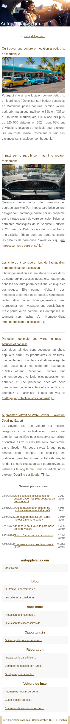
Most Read (11, 568)
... (52, 138)
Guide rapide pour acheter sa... (23, 640)
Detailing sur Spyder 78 (28, 474)
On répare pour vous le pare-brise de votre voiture (34, 527)
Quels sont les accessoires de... (24, 623)
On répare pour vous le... (19, 674)
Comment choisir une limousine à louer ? (34, 545)
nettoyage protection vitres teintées (26, 398)
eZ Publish (61, 720)
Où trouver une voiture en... (21, 589)
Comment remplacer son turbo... (24, 665)
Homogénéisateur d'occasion (22, 321)
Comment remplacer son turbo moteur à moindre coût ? (32, 518)
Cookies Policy (40, 720)
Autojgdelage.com (20, 720)
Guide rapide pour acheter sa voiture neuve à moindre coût (32, 509)
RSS (51, 720)
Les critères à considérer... (20, 597)
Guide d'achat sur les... (18, 699)
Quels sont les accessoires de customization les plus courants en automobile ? (34, 498)
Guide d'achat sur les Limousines (33, 535)
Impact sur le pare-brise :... (21, 657)
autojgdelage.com (34, 36)
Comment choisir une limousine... (24, 708)
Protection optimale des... (20, 614)
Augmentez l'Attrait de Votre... (22, 691)
